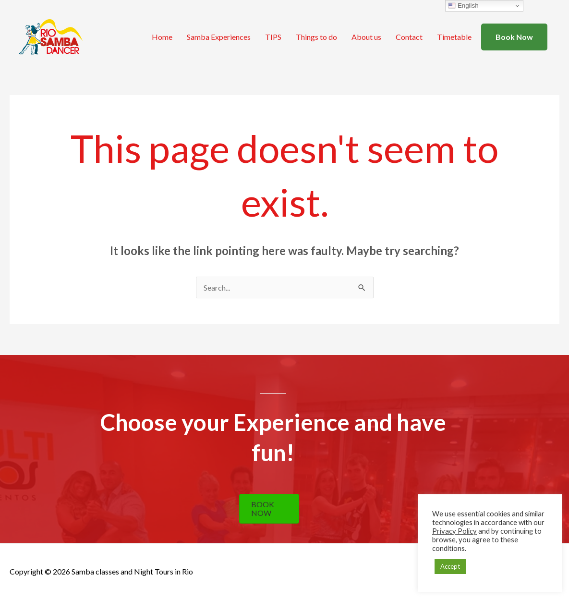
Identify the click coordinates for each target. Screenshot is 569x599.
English (463, 6)
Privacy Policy (454, 531)
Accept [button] (450, 566)
